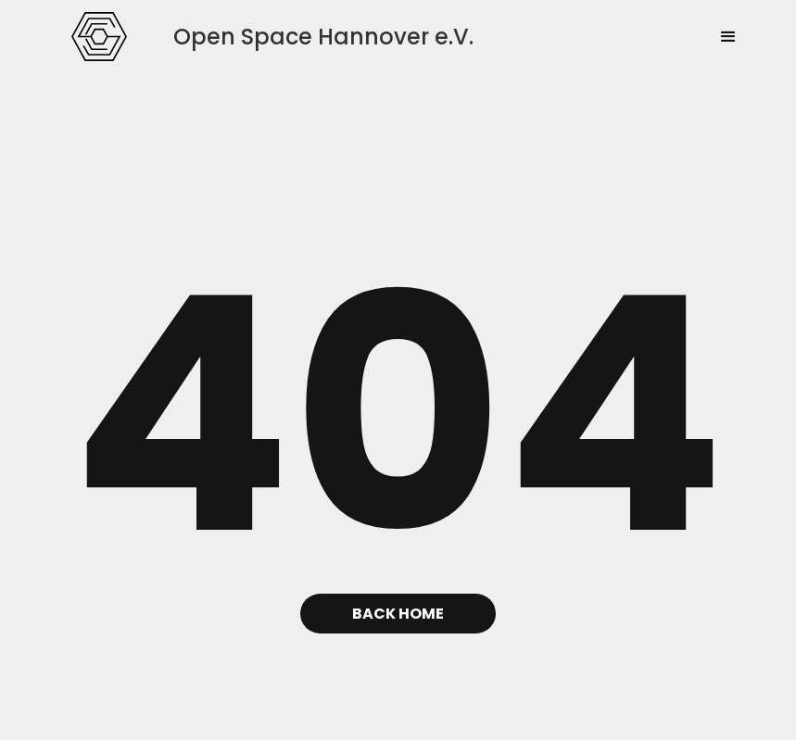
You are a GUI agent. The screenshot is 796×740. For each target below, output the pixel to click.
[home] (99, 36)
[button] (728, 37)
